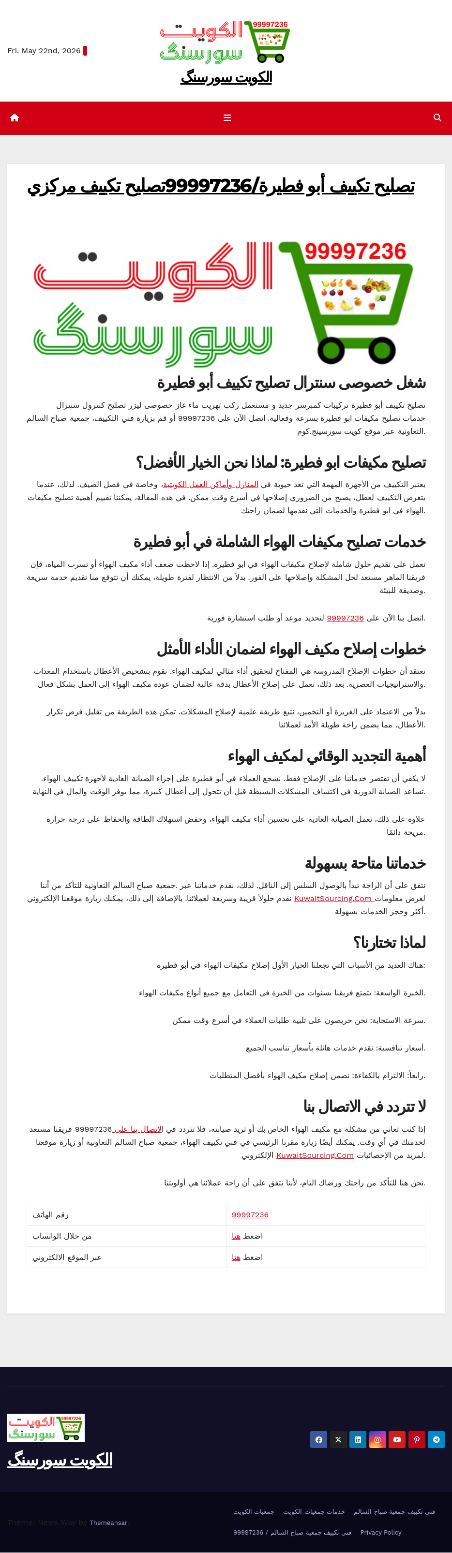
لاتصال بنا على (136, 1129)
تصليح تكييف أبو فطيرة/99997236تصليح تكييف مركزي (220, 185)
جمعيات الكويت (253, 1511)
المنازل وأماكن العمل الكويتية (210, 484)
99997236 (345, 617)
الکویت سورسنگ (226, 77)
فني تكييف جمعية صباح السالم (394, 1511)
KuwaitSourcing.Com (334, 898)
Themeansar (108, 1522)
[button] (437, 118)
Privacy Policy (380, 1532)
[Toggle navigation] (228, 118)
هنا (236, 1236)
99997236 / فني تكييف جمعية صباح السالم (292, 1532)
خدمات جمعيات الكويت (314, 1511)
